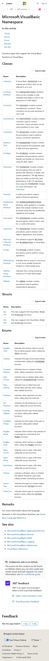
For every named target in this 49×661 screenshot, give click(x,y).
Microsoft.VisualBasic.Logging (20, 541)
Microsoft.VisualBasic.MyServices (22, 545)
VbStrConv (7, 491)
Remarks (7, 43)
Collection (7, 81)
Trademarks (6, 657)
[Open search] (37, 3)
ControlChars (8, 118)
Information (8, 218)
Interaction (7, 228)
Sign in (44, 3)
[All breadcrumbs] (4, 9)
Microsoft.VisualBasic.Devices (20, 534)
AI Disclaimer (7, 646)
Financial (6, 194)
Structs (7, 37)
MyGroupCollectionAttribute (7, 242)
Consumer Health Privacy (12, 653)
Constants (7, 105)
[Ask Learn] (39, 9)
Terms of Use (32, 653)
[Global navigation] (2, 3)
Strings (6, 250)
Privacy (17, 650)
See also (7, 47)
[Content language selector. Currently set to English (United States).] (14, 634)
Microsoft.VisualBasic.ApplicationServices (26, 530)
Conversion (7, 132)
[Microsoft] (24, 3)
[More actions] (44, 9)
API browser (22, 9)
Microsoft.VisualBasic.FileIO (19, 538)
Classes (7, 33)
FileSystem (7, 167)
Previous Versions (23, 646)
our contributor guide (30, 574)
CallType (6, 358)
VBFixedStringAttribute (6, 273)
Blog (34, 646)
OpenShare (7, 465)
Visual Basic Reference (17, 548)
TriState (6, 473)
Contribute (6, 650)
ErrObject (7, 153)
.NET (11, 9)
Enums (7, 40)
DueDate (6, 395)
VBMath (6, 281)
